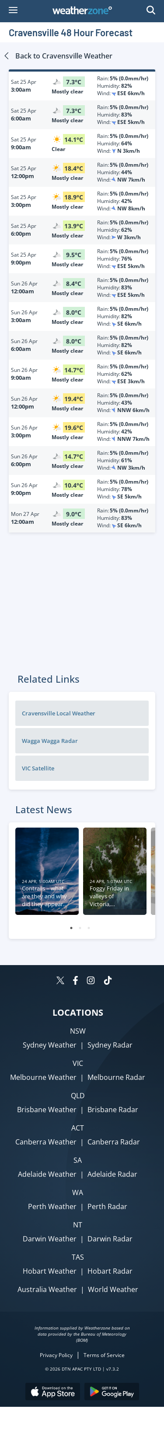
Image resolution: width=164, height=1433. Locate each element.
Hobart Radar (110, 1271)
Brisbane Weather (47, 1109)
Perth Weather (52, 1206)
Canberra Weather (46, 1142)
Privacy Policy (56, 1355)
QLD (78, 1095)
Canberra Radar (113, 1142)
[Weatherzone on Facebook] (75, 981)
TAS (78, 1257)
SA (77, 1160)
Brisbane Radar (112, 1109)
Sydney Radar (110, 1045)
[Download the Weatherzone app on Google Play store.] (111, 1392)
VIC (78, 1063)
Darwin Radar (110, 1239)
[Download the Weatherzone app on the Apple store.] (52, 1392)
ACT (77, 1128)
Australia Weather (47, 1289)
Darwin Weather (50, 1239)
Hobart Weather (50, 1271)
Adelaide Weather (47, 1174)
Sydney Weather (50, 1045)
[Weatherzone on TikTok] (108, 981)
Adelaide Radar (112, 1174)
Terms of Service (104, 1355)
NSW (78, 1031)
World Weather (113, 1289)
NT (77, 1225)
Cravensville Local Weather (58, 713)
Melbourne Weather (43, 1077)
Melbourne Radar (116, 1077)
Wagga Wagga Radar (50, 741)
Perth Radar (107, 1206)
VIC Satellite (38, 768)
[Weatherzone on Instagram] (91, 981)
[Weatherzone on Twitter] (60, 981)
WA (77, 1192)
